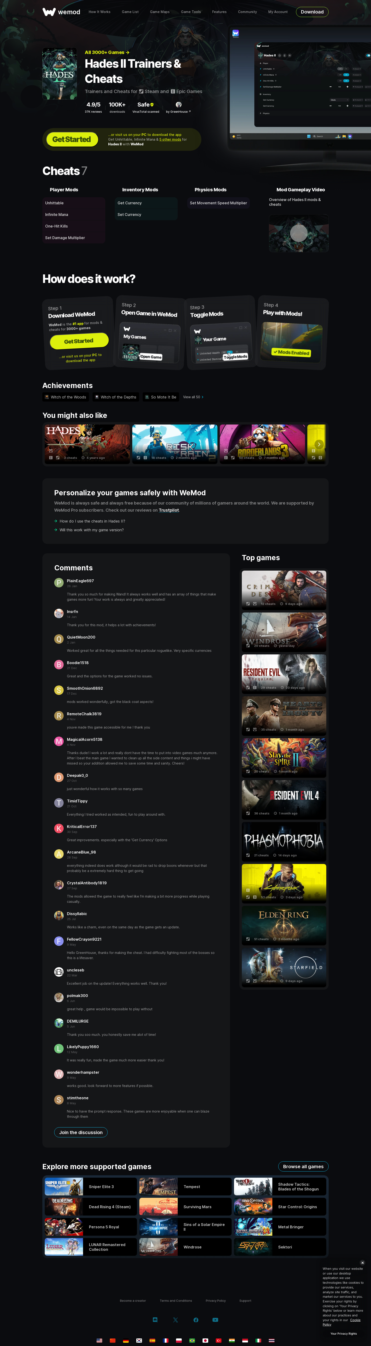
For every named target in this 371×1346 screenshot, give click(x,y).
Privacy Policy (216, 1300)
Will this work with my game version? (92, 530)
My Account (278, 12)
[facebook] (196, 1320)
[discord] (155, 1320)
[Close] (362, 1263)
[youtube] (215, 1320)
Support (245, 1300)
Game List (130, 12)
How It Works (99, 12)
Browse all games (303, 1166)
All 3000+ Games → (107, 52)
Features (219, 12)
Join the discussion (81, 1132)
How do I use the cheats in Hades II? (92, 521)
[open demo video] (299, 233)
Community (247, 12)
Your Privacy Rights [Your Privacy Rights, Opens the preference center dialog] (344, 1333)
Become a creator (133, 1300)
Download (312, 12)
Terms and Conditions (176, 1300)
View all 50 (191, 397)
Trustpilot (169, 510)
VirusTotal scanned (145, 111)
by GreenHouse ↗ (178, 111)
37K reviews (93, 111)
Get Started (71, 139)
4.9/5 (93, 104)
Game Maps (160, 12)
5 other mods (170, 139)
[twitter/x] (175, 1320)
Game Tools (191, 12)
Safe (146, 104)
